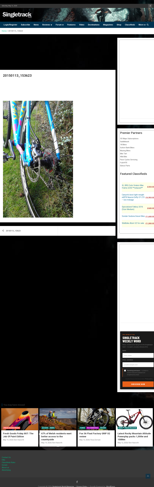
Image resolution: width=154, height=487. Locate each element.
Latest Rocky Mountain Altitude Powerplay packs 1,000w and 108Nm (134, 436)
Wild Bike (123, 157)
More (141, 25)
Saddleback (124, 142)
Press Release (130, 428)
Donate (4, 465)
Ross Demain (96, 440)
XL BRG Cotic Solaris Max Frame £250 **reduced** (133, 186)
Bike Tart (123, 154)
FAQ (3, 460)
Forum (59, 25)
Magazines (108, 25)
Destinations (93, 25)
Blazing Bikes (125, 151)
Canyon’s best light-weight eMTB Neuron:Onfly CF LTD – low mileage (133, 197)
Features (71, 25)
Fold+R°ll (123, 163)
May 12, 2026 (123, 443)
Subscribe (25, 25)
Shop (119, 25)
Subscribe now (138, 384)
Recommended (92, 428)
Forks (82, 428)
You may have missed (14, 405)
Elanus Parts (125, 166)
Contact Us (6, 457)
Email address (127, 360)
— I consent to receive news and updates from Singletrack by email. (137, 372)
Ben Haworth (19, 440)
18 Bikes (123, 145)
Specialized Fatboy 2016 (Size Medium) (132, 208)
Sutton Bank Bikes (127, 148)
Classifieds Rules (8, 462)
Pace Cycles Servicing (128, 160)
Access (45, 428)
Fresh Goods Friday (11, 428)
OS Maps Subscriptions (129, 138)
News (36, 25)
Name (124, 350)
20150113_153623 (13, 231)
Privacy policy (149, 378)
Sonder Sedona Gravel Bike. (133, 216)
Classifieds (130, 25)
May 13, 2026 (84, 440)
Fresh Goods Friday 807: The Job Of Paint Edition (18, 435)
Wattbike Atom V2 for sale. (133, 223)
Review (103, 428)
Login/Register (10, 25)
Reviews (46, 25)
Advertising (6, 470)
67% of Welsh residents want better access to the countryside (56, 436)
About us (5, 467)
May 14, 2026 (46, 443)
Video (81, 25)
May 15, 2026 (8, 440)
